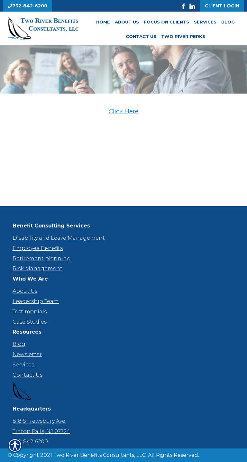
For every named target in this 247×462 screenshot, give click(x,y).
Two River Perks (183, 36)
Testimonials (30, 312)
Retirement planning (42, 258)
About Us (127, 21)
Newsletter (27, 354)
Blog (228, 21)
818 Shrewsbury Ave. (39, 421)
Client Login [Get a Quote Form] (222, 6)
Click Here (124, 111)
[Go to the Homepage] (43, 28)
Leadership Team (36, 301)
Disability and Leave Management (59, 238)
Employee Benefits (38, 248)
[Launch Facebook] (185, 6)
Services (205, 21)
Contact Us (141, 36)
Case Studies (30, 322)
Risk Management (37, 268)
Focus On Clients (166, 21)
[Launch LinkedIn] (194, 6)
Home (103, 21)
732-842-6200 (30, 442)
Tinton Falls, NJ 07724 (41, 431)
